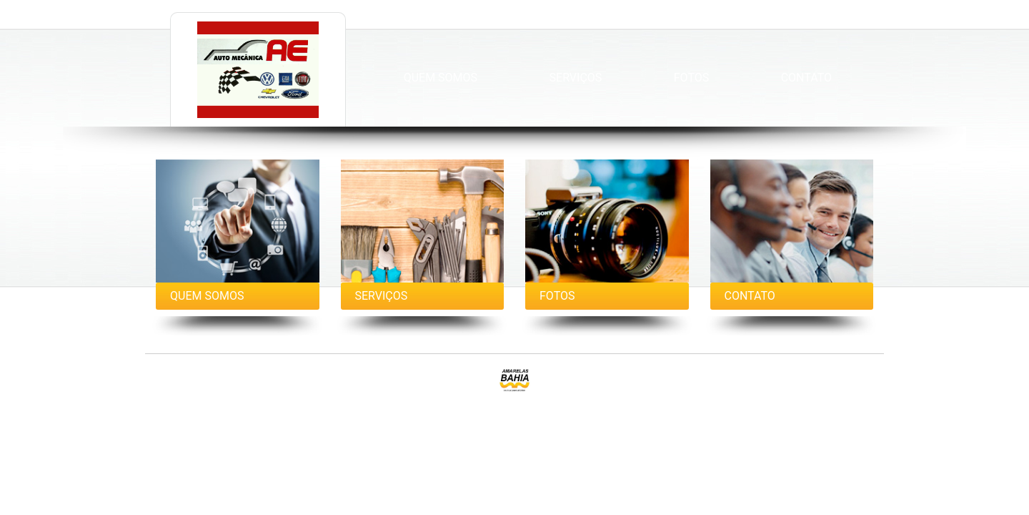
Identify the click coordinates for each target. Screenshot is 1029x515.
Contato (806, 77)
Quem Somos (440, 77)
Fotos (691, 77)
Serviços (576, 77)
